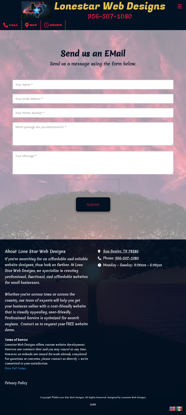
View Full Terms (15, 368)
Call (10, 25)
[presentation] (93, 186)
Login (93, 404)
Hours (53, 25)
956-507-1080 (127, 258)
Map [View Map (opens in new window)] (31, 25)
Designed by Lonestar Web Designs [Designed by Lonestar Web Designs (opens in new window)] (126, 397)
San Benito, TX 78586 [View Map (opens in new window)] (120, 251)
